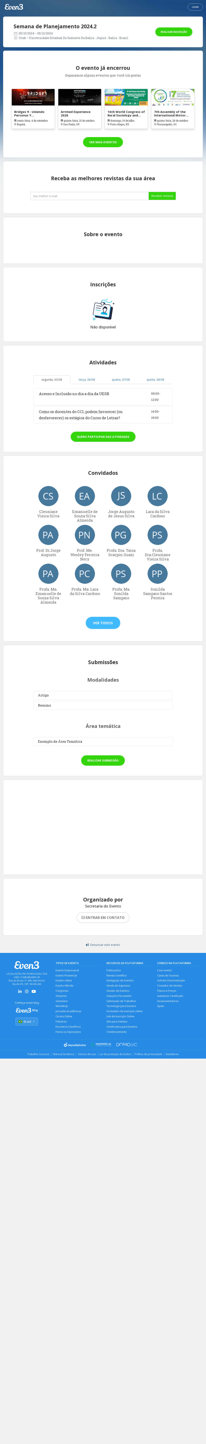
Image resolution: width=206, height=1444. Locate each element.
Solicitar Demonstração (171, 981)
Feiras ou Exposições (68, 1033)
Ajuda (160, 1007)
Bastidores (174, 1056)
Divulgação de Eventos (120, 981)
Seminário (62, 1002)
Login (195, 7)
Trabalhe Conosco (36, 1056)
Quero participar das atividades (103, 437)
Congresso (62, 991)
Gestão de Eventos (118, 991)
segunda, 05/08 (51, 379)
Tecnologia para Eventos (121, 1007)
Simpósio (61, 996)
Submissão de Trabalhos (122, 1002)
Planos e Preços (167, 991)
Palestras (61, 1023)
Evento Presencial (66, 975)
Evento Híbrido (65, 986)
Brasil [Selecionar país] (26, 1022)
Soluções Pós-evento (119, 996)
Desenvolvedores (168, 1002)
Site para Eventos (117, 1023)
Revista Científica (117, 975)
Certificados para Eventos (122, 1028)
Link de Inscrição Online (121, 1017)
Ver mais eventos (103, 142)
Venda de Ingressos (119, 986)
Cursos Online (64, 1017)
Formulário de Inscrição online (125, 1012)
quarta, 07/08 (121, 379)
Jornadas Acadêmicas (68, 1012)
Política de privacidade (149, 1056)
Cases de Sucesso (168, 975)
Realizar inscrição (174, 32)
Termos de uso (86, 1056)
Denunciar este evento (103, 945)
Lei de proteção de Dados (116, 1056)
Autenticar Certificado (170, 996)
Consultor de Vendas (170, 986)
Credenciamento (117, 1033)
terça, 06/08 (87, 379)
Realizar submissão (103, 760)
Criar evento (164, 970)
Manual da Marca (62, 1056)
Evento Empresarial (67, 970)
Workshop (62, 1007)
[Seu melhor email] (89, 196)
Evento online (64, 981)
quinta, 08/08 (155, 379)
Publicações (114, 970)
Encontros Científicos (68, 1028)
